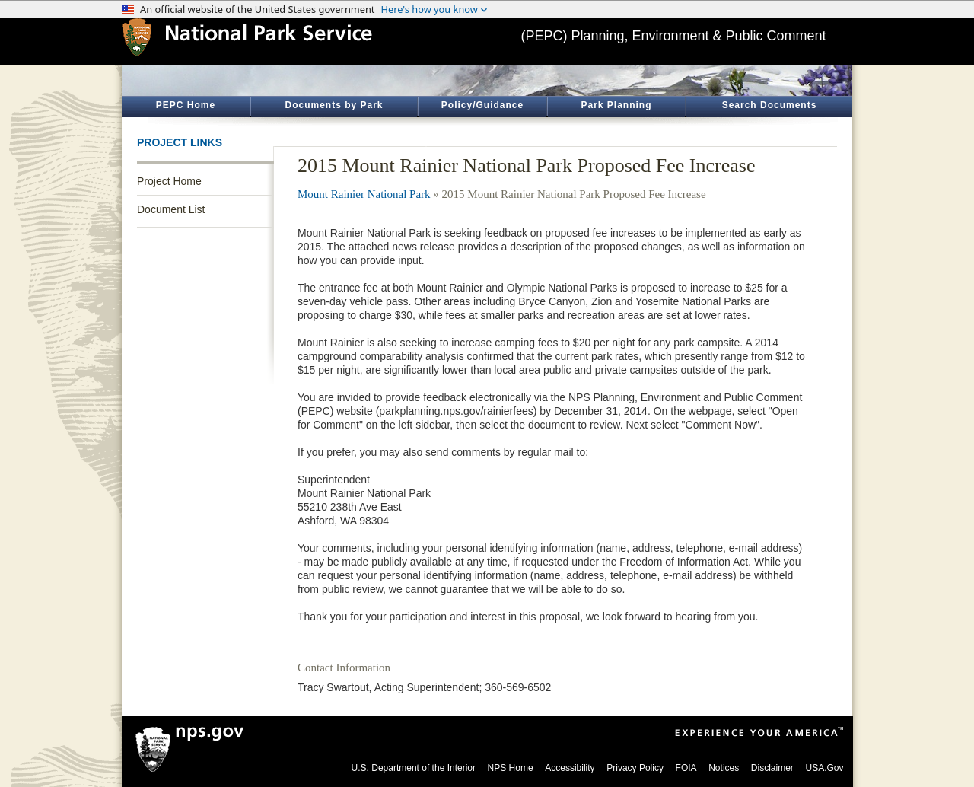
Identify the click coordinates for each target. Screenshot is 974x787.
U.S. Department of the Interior (414, 768)
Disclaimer (772, 768)
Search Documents (769, 105)
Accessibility (569, 768)
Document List (171, 209)
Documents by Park (334, 105)
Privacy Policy (635, 768)
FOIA (686, 768)
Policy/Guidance (482, 105)
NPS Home (510, 768)
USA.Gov (824, 768)
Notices (723, 768)
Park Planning (616, 105)
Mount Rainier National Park (364, 194)
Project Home (169, 181)
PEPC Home (185, 105)
